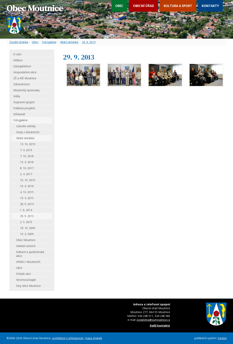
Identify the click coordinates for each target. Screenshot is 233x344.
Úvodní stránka (18, 42)
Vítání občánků (69, 42)
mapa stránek (93, 338)
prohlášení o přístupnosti (67, 338)
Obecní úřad (143, 6)
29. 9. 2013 (89, 42)
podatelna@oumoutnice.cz (153, 320)
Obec (119, 6)
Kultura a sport (178, 6)
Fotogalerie (49, 42)
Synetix (222, 338)
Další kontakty (160, 325)
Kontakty (210, 6)
